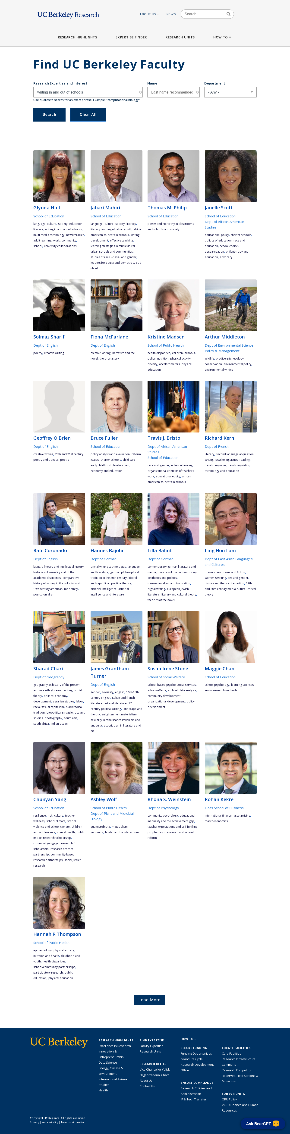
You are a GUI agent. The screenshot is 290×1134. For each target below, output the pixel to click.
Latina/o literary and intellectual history (58, 567)
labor (79, 701)
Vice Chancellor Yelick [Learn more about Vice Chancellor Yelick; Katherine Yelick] (155, 1069)
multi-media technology (48, 235)
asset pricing (241, 816)
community (69, 240)
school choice (229, 246)
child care (129, 460)
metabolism (120, 827)
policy (151, 358)
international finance (218, 816)
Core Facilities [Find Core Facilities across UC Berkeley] (231, 1053)
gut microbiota (100, 827)
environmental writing (219, 370)
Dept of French (217, 446)
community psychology (163, 816)
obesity (152, 364)
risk (50, 816)
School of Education (48, 216)
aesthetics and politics (162, 578)
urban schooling (181, 465)
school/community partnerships (54, 967)
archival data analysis (182, 690)
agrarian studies (63, 701)
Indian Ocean (59, 724)
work (56, 240)
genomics (97, 832)
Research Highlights (77, 37)
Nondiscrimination (73, 1122)
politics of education (218, 240)
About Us (150, 14)
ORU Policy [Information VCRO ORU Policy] (229, 1099)
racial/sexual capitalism (48, 707)
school (37, 246)
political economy (55, 696)
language (39, 224)
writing (209, 460)
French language (215, 465)
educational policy (217, 235)
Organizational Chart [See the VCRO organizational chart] (154, 1075)
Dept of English (45, 345)
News (171, 14)
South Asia (70, 718)
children (177, 353)
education (75, 224)
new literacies (75, 235)
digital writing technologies (108, 567)
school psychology (217, 685)
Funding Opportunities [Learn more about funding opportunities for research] (196, 1053)
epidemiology (42, 950)
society (62, 224)
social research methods (221, 690)
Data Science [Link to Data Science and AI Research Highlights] (108, 1062)
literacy (38, 229)
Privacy (34, 1122)
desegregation (214, 252)
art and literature (115, 703)
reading (245, 460)
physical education (60, 978)
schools (190, 353)
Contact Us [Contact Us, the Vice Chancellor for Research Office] (147, 1086)
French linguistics (238, 465)
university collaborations (60, 246)
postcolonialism (43, 594)
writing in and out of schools (63, 229)
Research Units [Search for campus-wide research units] (150, 1051)
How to (222, 37)
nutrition (162, 358)
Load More (150, 1000)
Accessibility (50, 1122)
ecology (238, 358)
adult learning (42, 240)
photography (53, 718)
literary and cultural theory (178, 594)
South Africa (41, 724)
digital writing (156, 589)
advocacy (226, 257)
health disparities (159, 353)
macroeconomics (216, 821)
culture (51, 224)
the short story (109, 358)
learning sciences (242, 685)
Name (152, 83)
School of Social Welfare (166, 677)
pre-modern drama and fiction (225, 572)
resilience (39, 816)
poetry (37, 353)
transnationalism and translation (169, 583)
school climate (55, 821)
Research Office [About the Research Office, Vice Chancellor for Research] (153, 1064)
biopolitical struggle (60, 712)
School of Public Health (166, 345)
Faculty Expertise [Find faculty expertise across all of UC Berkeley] (151, 1046)
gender (95, 692)
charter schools (241, 235)
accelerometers (169, 364)
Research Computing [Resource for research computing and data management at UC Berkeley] (236, 1070)
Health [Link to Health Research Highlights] (103, 1090)
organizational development (166, 701)
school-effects (157, 690)
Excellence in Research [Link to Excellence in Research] (115, 1046)
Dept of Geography (48, 677)
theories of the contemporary (177, 572)
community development (164, 696)
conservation (213, 364)
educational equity (168, 476)
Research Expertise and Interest (60, 83)
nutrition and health (46, 956)
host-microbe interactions (122, 832)
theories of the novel (161, 600)
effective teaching (121, 240)
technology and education (222, 471)
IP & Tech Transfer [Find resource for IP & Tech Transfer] (193, 1099)
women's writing (215, 578)
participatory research (48, 972)
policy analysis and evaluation (110, 454)
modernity (71, 589)
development (42, 701)
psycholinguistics (226, 460)
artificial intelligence (104, 589)
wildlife (209, 358)
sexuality (107, 692)
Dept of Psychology (163, 807)
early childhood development (110, 465)
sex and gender (238, 578)
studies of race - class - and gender (113, 257)
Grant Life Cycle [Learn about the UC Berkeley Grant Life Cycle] (192, 1059)
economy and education (107, 471)
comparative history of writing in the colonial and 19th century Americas (56, 583)
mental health (66, 832)
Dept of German (104, 559)
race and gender (158, 465)
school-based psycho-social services (172, 685)
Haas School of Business (224, 807)
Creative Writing (54, 353)
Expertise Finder (131, 37)
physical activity (180, 358)
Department (214, 83)
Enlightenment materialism (119, 714)
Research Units (180, 37)
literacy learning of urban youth (111, 229)
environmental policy (237, 364)
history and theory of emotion (224, 583)
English (119, 692)
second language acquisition (235, 454)
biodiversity (223, 358)
